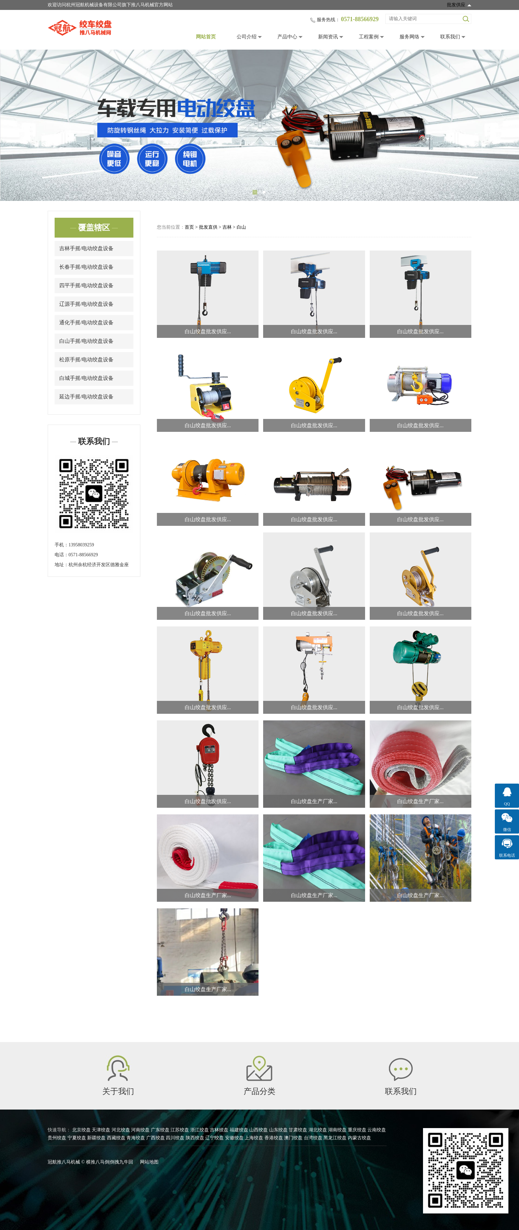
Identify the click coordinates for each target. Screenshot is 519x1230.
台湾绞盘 (313, 1137)
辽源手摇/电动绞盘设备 (86, 304)
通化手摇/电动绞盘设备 (86, 322)
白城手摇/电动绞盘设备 (86, 378)
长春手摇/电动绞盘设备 (86, 267)
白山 (241, 227)
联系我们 (450, 36)
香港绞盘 (273, 1137)
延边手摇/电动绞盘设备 (86, 396)
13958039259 (81, 544)
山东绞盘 (278, 1129)
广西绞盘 (155, 1137)
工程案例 (369, 36)
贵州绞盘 (57, 1137)
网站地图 (149, 1162)
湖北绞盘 (317, 1129)
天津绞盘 (101, 1129)
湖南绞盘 (337, 1129)
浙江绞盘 (199, 1129)
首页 (189, 227)
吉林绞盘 (219, 1129)
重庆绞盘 (357, 1129)
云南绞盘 (376, 1129)
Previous (15, 125)
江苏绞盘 (179, 1129)
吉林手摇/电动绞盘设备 (86, 248)
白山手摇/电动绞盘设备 (86, 341)
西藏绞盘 (116, 1137)
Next (504, 125)
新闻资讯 (328, 36)
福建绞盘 (239, 1129)
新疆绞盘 (96, 1137)
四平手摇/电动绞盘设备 (86, 285)
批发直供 (208, 227)
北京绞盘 (81, 1129)
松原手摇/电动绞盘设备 (86, 359)
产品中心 (287, 36)
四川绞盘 (175, 1137)
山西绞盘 (258, 1129)
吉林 (227, 227)
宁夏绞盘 (77, 1137)
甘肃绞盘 (298, 1129)
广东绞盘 (160, 1129)
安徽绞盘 (234, 1137)
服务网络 (409, 36)
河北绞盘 (121, 1129)
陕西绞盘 (195, 1137)
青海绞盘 (135, 1137)
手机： (62, 544)
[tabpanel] (259, 125)
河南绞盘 (140, 1129)
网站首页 (206, 36)
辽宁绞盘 (214, 1137)
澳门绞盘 (293, 1137)
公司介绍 (247, 36)
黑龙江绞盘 (335, 1137)
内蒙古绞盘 (359, 1137)
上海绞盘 (254, 1137)
